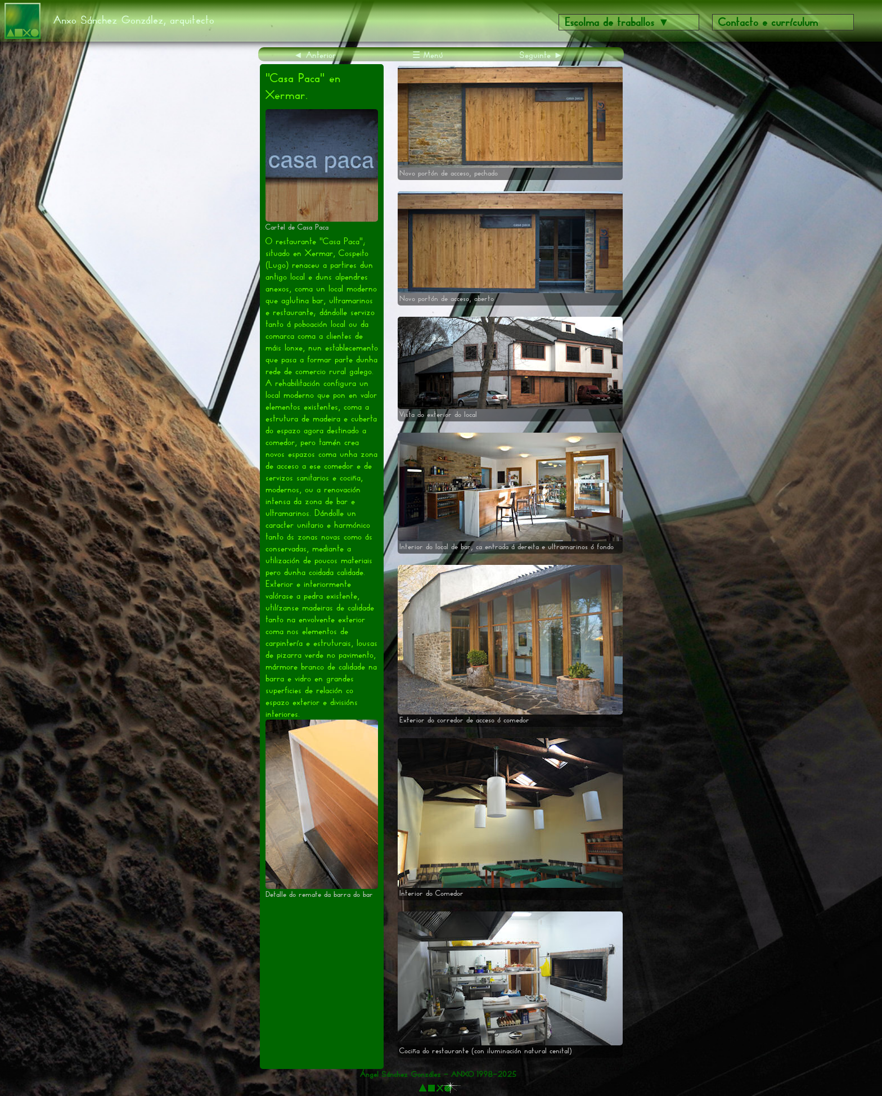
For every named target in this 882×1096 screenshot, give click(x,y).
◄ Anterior (315, 55)
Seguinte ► (541, 55)
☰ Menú (427, 55)
